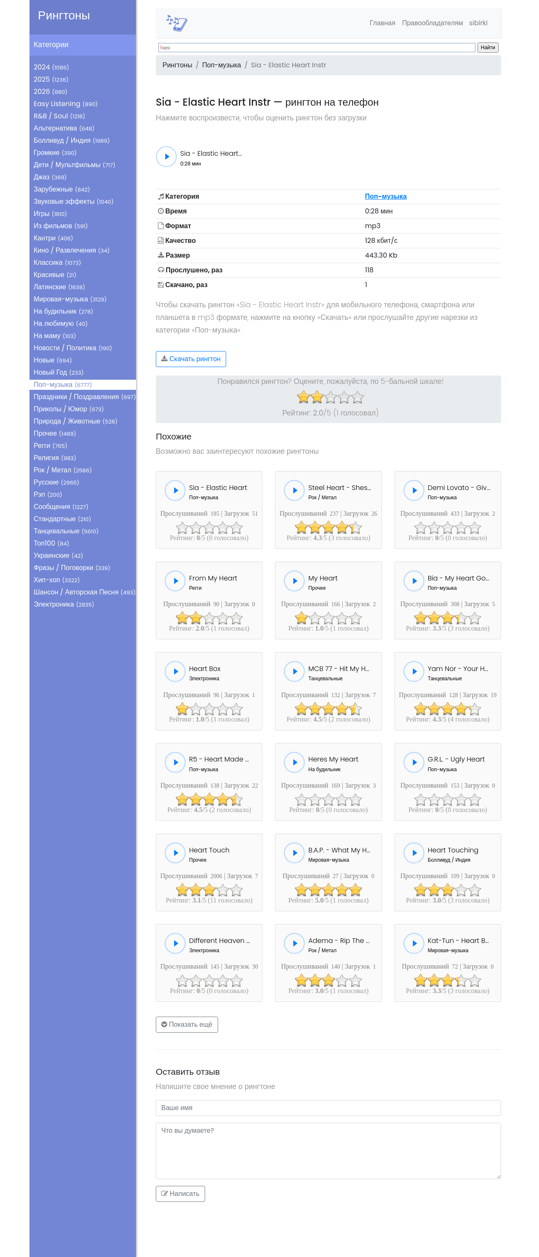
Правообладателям (431, 23)
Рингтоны (64, 15)
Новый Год (59, 372)
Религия (55, 458)
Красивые (55, 275)
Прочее (55, 433)
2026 (50, 91)
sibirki (477, 23)
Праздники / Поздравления (85, 397)
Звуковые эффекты (74, 201)
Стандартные (62, 519)
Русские (56, 482)
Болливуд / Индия (72, 140)
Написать (180, 1193)
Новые (53, 360)
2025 (51, 79)
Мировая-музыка (70, 299)
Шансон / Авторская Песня (85, 592)
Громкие (55, 152)
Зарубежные (62, 189)
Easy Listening (66, 104)
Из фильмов (61, 226)
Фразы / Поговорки (72, 568)
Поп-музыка (63, 384)
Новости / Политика (73, 348)
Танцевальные (66, 531)
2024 (51, 67)
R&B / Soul (59, 116)
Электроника (64, 604)
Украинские (58, 555)
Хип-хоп (57, 580)
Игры (50, 213)
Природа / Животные (75, 421)
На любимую (61, 323)
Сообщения (61, 506)
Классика (57, 262)
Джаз (50, 177)
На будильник (63, 311)
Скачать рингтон (191, 359)
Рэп (48, 494)
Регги (50, 445)
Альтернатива (64, 128)
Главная (381, 23)
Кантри (53, 238)
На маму (55, 336)
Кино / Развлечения (72, 250)
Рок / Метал (63, 470)
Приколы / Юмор (69, 409)
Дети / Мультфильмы (74, 165)
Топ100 (51, 543)
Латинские (59, 287)
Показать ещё (187, 1024)
